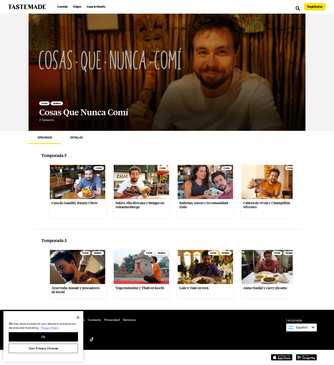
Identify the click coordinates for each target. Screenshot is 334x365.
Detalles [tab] (76, 137)
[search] (298, 8)
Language (294, 320)
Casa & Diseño (96, 6)
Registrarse (314, 6)
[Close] (78, 317)
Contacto (94, 320)
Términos (129, 320)
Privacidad (112, 320)
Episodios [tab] (45, 137)
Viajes (77, 6)
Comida (62, 6)
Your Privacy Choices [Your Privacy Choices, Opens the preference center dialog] (43, 348)
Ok (43, 337)
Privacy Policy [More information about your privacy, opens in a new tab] (50, 327)
